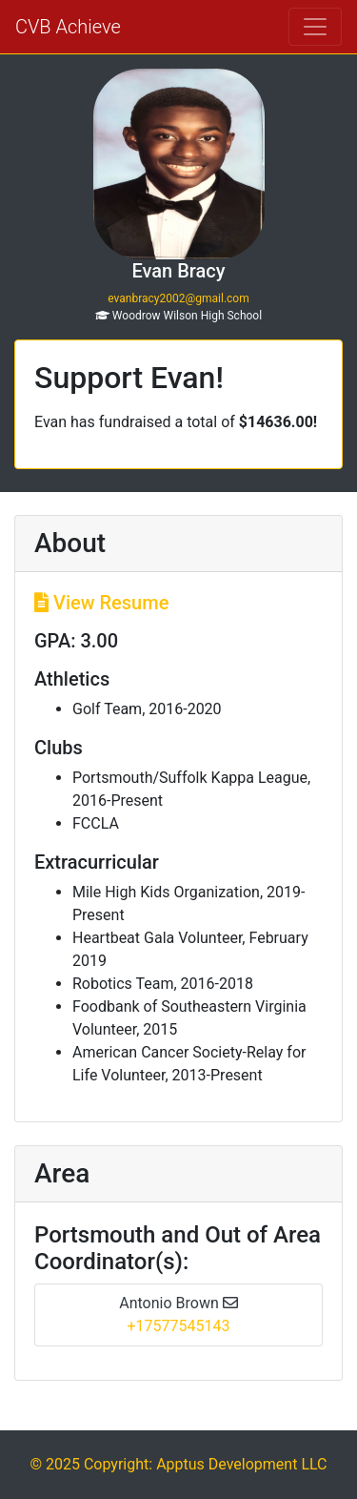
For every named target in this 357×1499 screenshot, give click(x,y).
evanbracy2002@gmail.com (178, 298)
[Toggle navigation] (315, 27)
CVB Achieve (68, 26)
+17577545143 (179, 1326)
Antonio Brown (178, 1303)
